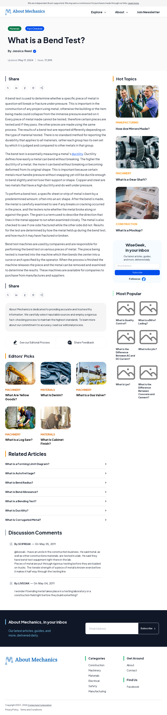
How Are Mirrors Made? (133, 128)
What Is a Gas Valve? (91, 395)
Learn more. (133, 3)
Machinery (13, 389)
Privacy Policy (11, 709)
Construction (126, 224)
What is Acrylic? (147, 349)
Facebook (133, 686)
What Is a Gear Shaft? (131, 179)
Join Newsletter (148, 12)
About (130, 665)
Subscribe (137, 272)
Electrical (93, 680)
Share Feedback (80, 342)
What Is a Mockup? (129, 230)
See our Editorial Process (31, 342)
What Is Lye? (123, 384)
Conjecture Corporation (40, 705)
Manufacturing (127, 122)
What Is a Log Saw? (19, 439)
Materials (48, 389)
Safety (92, 686)
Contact (132, 670)
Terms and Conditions (31, 709)
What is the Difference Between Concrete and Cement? (146, 391)
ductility (77, 154)
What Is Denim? (52, 395)
